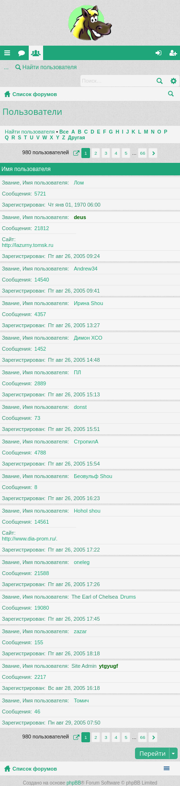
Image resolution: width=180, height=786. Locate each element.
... (6, 67)
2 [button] (95, 140)
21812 (41, 216)
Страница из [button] (75, 140)
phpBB (74, 770)
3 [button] (105, 140)
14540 (41, 267)
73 (37, 405)
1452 (40, 336)
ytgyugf (108, 653)
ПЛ (77, 360)
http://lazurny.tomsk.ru (27, 232)
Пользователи (38, 54)
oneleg (82, 550)
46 (37, 699)
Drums (127, 584)
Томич (81, 688)
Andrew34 (86, 256)
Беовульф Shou (93, 464)
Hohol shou (87, 498)
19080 (41, 595)
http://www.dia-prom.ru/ (29, 526)
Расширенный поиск (173, 67)
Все (63, 119)
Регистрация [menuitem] (174, 54)
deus (80, 205)
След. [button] (153, 140)
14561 (41, 509)
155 (38, 630)
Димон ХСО (88, 325)
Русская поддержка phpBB (89, 781)
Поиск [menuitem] (173, 82)
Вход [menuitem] (161, 54)
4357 (40, 302)
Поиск (159, 67)
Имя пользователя (26, 156)
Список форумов (34, 82)
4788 (40, 440)
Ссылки (9, 54)
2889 (40, 371)
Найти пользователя (30, 119)
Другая (76, 125)
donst (80, 394)
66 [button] (142, 140)
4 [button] (115, 140)
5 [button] (126, 140)
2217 (40, 664)
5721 (40, 181)
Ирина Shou (88, 291)
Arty (99, 775)
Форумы (23, 54)
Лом (79, 170)
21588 (41, 561)
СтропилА (86, 429)
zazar (80, 619)
